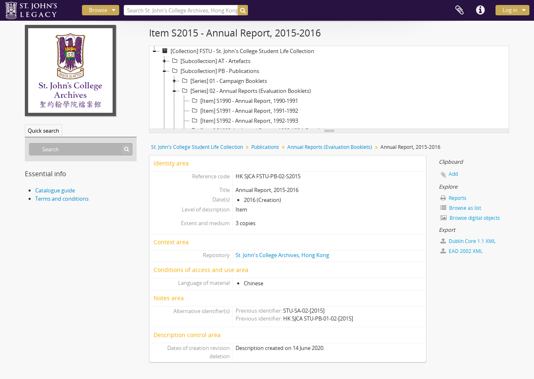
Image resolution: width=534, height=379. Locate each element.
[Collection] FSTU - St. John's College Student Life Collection (237, 51)
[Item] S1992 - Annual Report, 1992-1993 (244, 121)
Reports (453, 198)
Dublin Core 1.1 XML (468, 241)
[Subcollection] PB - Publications (214, 71)
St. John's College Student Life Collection (197, 147)
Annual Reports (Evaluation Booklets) (329, 147)
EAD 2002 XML (461, 251)
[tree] (329, 87)
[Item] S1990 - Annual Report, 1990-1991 (244, 101)
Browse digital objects (470, 217)
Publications (265, 147)
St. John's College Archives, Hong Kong (282, 255)
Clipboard (459, 10)
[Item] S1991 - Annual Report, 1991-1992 (244, 111)
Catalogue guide (55, 190)
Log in (510, 10)
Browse (98, 10)
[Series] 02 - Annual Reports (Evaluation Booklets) (245, 91)
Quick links (480, 10)
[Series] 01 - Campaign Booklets (223, 81)
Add (453, 173)
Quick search (43, 130)
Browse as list (460, 207)
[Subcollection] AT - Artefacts (210, 61)
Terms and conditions (62, 198)
